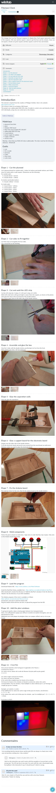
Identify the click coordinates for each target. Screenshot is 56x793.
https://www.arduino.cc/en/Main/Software (27, 586)
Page (4, 12)
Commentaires (12, 12)
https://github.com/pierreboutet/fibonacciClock (14, 599)
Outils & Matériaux (7, 115)
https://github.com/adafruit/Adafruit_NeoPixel (39, 590)
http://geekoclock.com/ (8, 104)
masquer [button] (49, 68)
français (49, 64)
